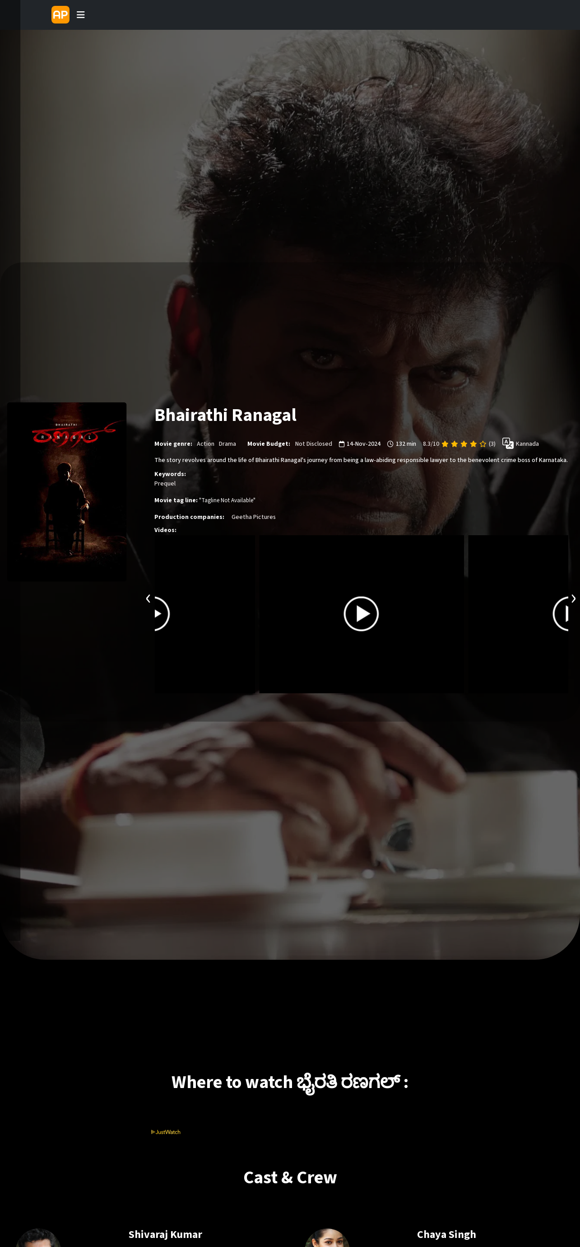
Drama (227, 443)
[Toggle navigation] (81, 15)
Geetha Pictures (254, 517)
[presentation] (148, 597)
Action (205, 443)
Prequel (165, 483)
